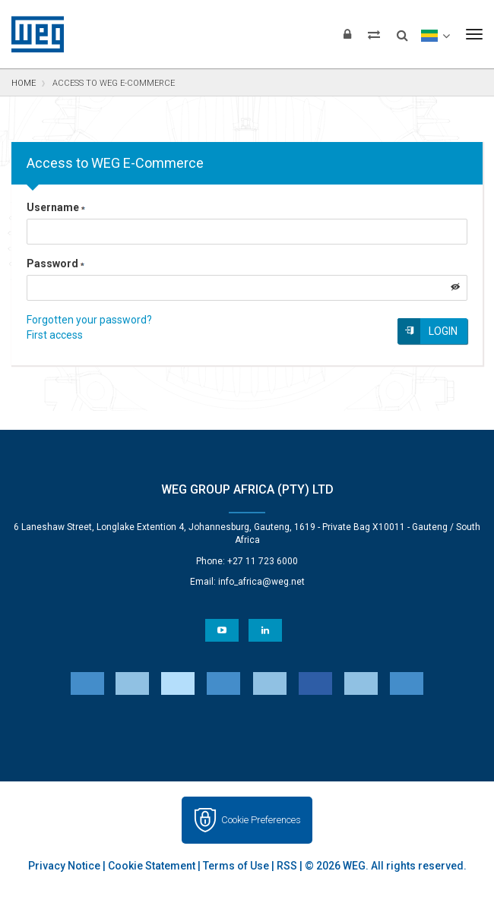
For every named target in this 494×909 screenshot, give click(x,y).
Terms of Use (236, 866)
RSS (287, 866)
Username (56, 207)
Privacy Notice (64, 866)
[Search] (402, 30)
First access (55, 335)
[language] (435, 34)
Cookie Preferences (261, 819)
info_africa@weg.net (261, 581)
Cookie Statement (151, 866)
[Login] (347, 34)
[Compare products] (374, 34)
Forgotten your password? (89, 320)
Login (443, 331)
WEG (32, 34)
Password (55, 263)
